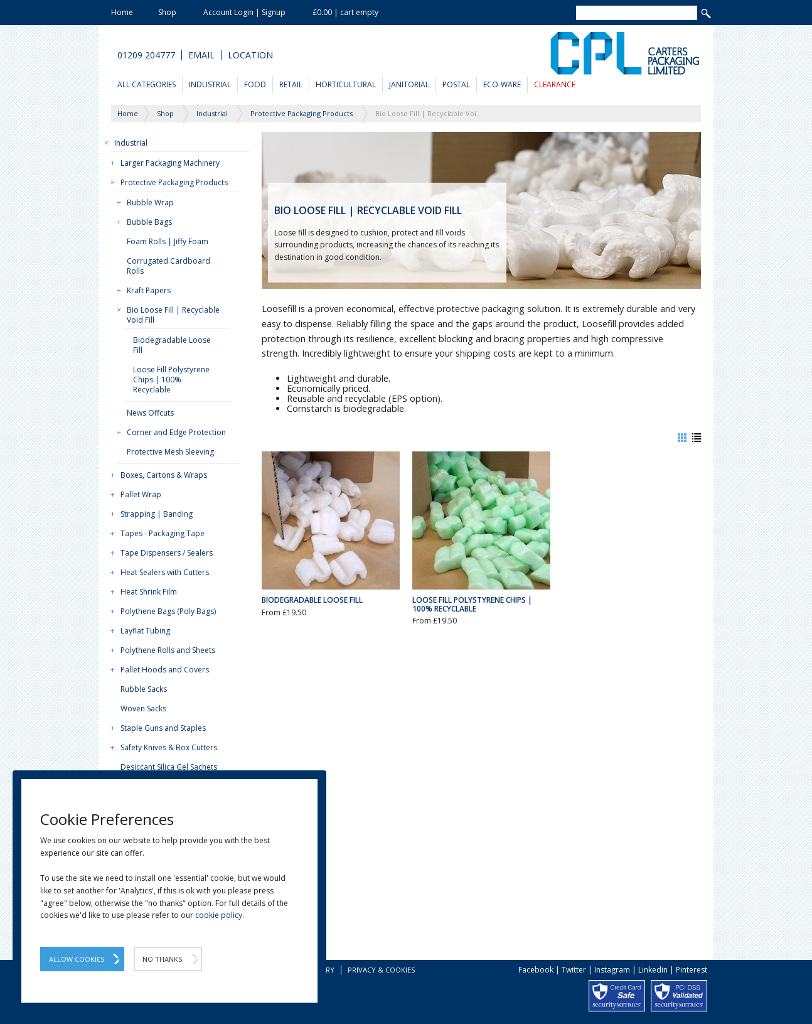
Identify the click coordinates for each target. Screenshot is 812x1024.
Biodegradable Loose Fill (172, 345)
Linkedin (653, 969)
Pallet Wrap (140, 494)
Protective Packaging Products (174, 182)
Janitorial (409, 84)
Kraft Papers (149, 290)
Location (250, 55)
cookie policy (218, 915)
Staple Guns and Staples (163, 728)
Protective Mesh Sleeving (170, 451)
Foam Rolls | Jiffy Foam (167, 241)
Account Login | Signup (244, 12)
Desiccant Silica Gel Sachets (168, 767)
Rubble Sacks (143, 689)
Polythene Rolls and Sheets (167, 650)
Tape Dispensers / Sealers (166, 552)
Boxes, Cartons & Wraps (163, 475)
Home (122, 12)
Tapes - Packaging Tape (162, 533)
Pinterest (691, 969)
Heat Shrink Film (148, 591)
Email (201, 55)
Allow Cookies (76, 959)
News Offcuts (150, 412)
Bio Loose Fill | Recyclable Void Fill (173, 315)
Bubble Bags (149, 222)
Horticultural (346, 84)
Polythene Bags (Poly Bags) (168, 611)
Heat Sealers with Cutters (164, 572)
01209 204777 (146, 55)
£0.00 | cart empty (345, 12)
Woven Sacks (143, 708)
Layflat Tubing (145, 630)
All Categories (146, 84)
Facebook (535, 969)
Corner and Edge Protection (176, 432)
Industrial (210, 84)
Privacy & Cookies (381, 969)
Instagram (612, 969)
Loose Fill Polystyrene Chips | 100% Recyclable (171, 379)
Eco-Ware (502, 84)
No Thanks (162, 959)
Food (255, 84)
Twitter (574, 969)
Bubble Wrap (150, 202)
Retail (290, 84)
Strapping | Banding (156, 514)
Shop (167, 12)
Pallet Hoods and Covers (164, 669)
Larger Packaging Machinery (170, 163)
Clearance (554, 84)
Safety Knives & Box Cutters (168, 747)
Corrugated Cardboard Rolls (168, 266)
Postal (456, 84)
